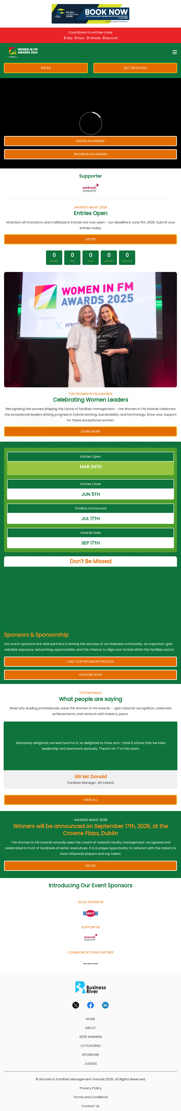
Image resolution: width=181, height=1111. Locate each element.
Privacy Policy (91, 1088)
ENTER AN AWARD (90, 141)
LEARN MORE (91, 431)
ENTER (46, 68)
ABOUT (90, 1028)
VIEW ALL (90, 799)
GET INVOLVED (135, 68)
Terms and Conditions (90, 1097)
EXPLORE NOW (90, 674)
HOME (90, 1019)
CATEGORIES (90, 1045)
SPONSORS (90, 1054)
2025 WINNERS (90, 1036)
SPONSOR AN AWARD (90, 154)
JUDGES (90, 1063)
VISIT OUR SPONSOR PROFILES (90, 661)
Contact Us (90, 1106)
